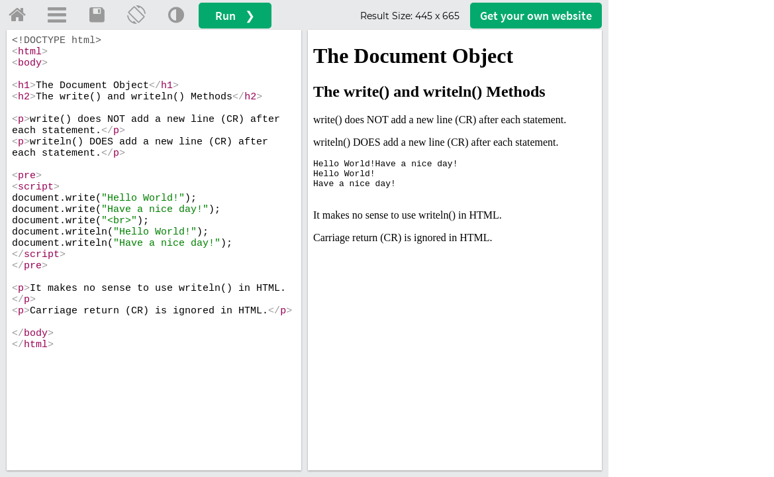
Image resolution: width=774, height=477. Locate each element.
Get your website (536, 15)
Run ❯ (235, 15)
